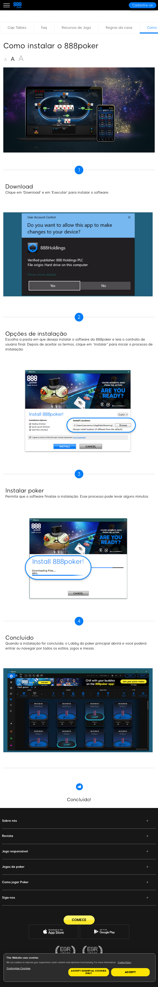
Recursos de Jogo (76, 28)
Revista (7, 836)
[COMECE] (79, 920)
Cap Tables (17, 28)
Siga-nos (8, 897)
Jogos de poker (13, 867)
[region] (79, 967)
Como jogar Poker (15, 882)
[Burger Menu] (6, 5)
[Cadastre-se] (142, 5)
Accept (130, 972)
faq (44, 28)
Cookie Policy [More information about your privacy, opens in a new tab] (124, 962)
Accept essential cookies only (88, 972)
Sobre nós (9, 821)
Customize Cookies (18, 968)
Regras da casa (119, 28)
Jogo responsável (15, 851)
